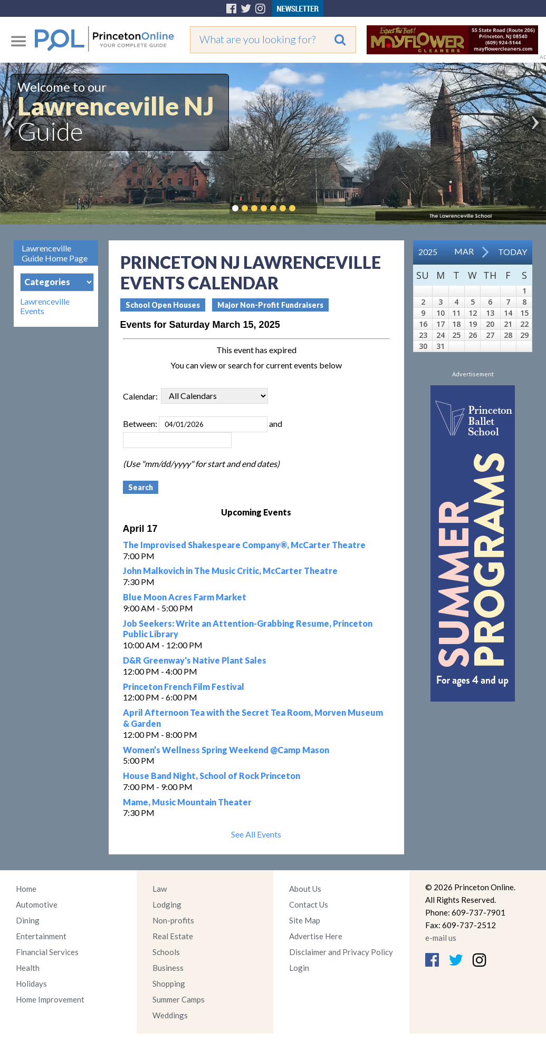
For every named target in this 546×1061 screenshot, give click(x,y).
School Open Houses (163, 304)
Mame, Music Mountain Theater (187, 802)
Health (28, 967)
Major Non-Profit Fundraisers (270, 304)
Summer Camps (178, 999)
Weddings (170, 1015)
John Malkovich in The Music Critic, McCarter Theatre (230, 571)
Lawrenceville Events (45, 306)
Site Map (304, 920)
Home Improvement (50, 999)
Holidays (31, 983)
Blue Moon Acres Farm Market (184, 597)
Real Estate (172, 936)
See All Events (256, 834)
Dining (28, 920)
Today (512, 252)
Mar (464, 251)
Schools (166, 952)
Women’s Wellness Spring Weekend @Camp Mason (226, 750)
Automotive (37, 904)
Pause (308, 208)
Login (299, 967)
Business (168, 967)
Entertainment (41, 936)
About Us (305, 888)
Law (159, 888)
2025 (427, 252)
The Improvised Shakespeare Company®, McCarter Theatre (244, 545)
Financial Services (47, 952)
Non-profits (173, 920)
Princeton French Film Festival (183, 687)
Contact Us (308, 904)
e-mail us (440, 937)
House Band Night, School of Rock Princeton (211, 776)
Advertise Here (315, 936)
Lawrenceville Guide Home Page (55, 253)
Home (26, 888)
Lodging (166, 904)
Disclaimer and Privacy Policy (341, 952)
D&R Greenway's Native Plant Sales (194, 660)
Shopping (168, 983)
